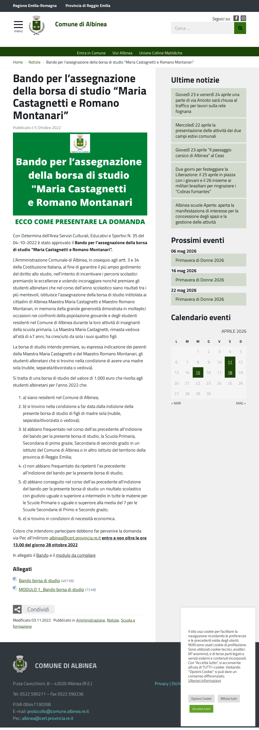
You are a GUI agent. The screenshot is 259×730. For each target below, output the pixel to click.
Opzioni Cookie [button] (201, 698)
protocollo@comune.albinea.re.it (58, 714)
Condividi (38, 612)
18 (230, 375)
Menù (18, 33)
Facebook (236, 20)
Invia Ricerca (240, 30)
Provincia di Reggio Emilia (88, 5)
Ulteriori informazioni (204, 680)
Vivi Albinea (122, 53)
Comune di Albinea (87, 26)
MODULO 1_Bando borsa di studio (51, 592)
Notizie (113, 622)
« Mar (176, 405)
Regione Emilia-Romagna (35, 5)
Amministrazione (90, 622)
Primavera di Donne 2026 (200, 262)
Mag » (241, 405)
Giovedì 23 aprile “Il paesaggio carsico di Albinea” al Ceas (203, 155)
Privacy (162, 686)
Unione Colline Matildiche (160, 53)
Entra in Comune (91, 53)
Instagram (243, 20)
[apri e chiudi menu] (18, 26)
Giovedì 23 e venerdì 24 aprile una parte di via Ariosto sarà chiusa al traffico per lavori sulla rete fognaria (207, 105)
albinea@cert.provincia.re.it (75, 540)
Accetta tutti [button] (201, 708)
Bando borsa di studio (39, 583)
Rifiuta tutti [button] (229, 698)
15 (198, 375)
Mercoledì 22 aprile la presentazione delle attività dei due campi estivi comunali (208, 132)
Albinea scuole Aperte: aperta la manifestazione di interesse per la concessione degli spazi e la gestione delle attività (207, 215)
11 (230, 364)
